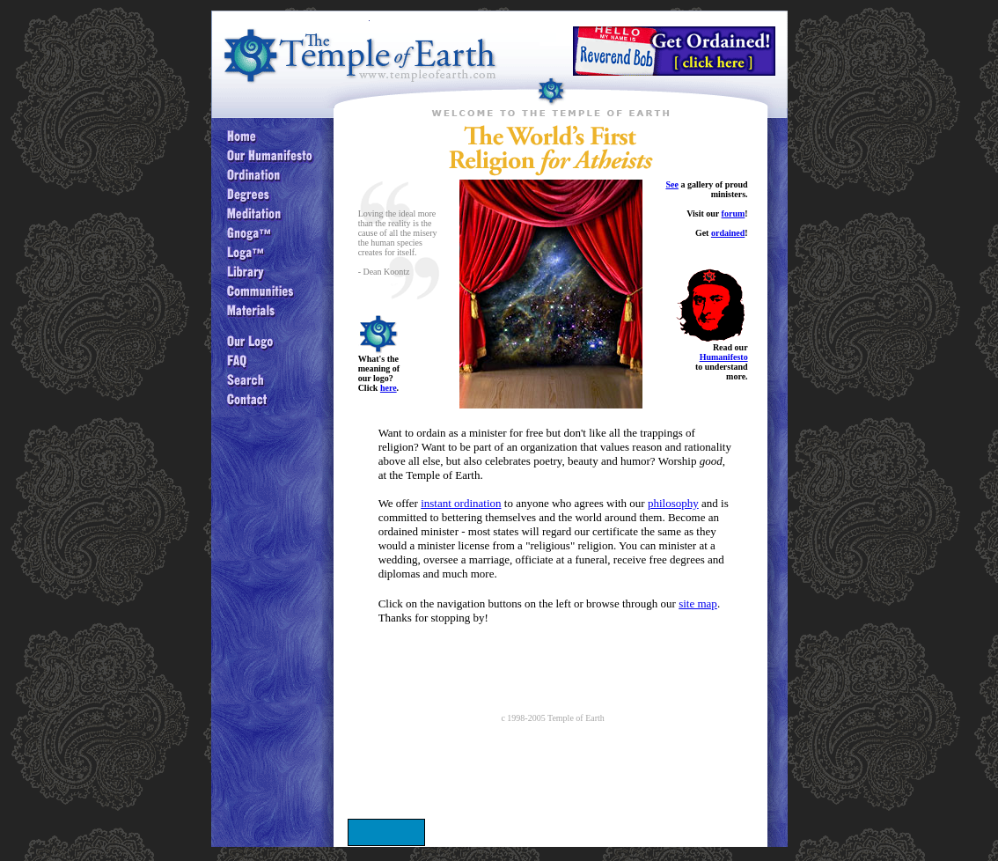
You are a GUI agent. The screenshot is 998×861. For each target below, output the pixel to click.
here (388, 388)
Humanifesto (724, 357)
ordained (728, 233)
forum (733, 213)
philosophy (673, 503)
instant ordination (461, 503)
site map (698, 603)
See (671, 184)
